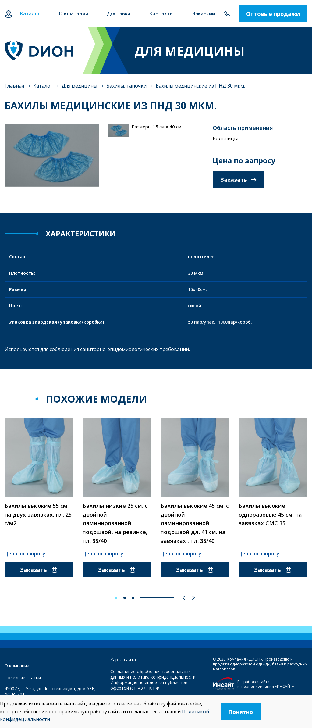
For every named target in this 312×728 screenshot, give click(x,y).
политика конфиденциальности (163, 677)
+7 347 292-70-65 (227, 14)
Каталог (42, 85)
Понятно (240, 711)
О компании (17, 666)
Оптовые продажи (273, 13)
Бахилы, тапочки (126, 85)
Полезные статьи (23, 677)
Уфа (8, 14)
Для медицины (79, 85)
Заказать (238, 179)
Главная (14, 85)
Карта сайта (123, 659)
